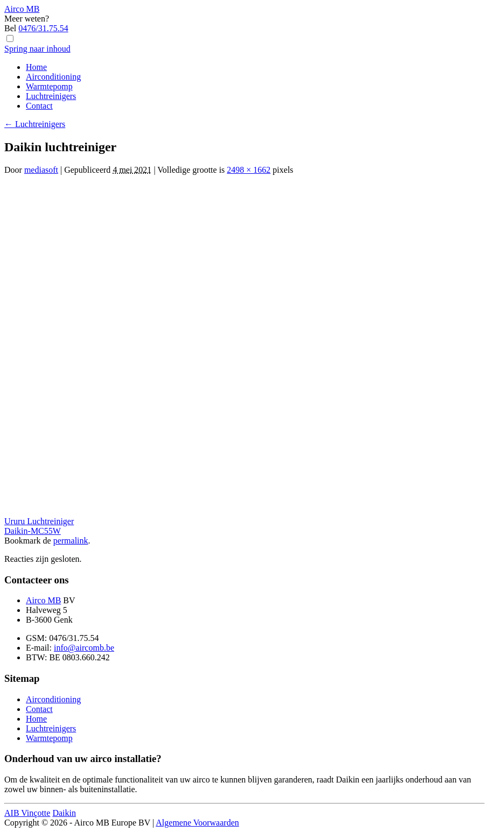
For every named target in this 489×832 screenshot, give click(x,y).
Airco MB (43, 600)
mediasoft (41, 169)
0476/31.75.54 (43, 28)
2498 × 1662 (248, 169)
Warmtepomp (49, 86)
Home (36, 67)
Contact (39, 105)
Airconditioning (53, 76)
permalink (70, 540)
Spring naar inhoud (37, 48)
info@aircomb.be (84, 647)
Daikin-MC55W (32, 530)
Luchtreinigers (51, 96)
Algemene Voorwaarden (197, 822)
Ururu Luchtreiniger (39, 521)
